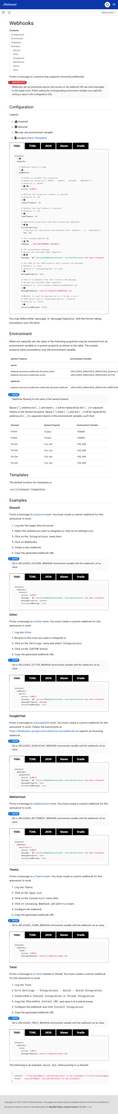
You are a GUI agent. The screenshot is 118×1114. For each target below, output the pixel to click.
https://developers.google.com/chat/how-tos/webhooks (42, 731)
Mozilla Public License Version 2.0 (65, 1107)
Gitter (15, 54)
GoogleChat (18, 58)
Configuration (17, 34)
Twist (15, 70)
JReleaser (10, 4)
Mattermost (18, 62)
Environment (17, 38)
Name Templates (37, 137)
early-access (108, 12)
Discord (16, 50)
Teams (16, 66)
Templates (16, 42)
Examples (15, 46)
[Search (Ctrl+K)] (107, 4)
